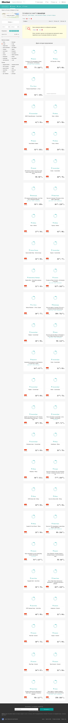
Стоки (19, 6)
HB (14, 30)
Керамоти (34, 359)
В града (25, 6)
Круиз (4, 52)
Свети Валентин (6, 60)
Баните (56, 551)
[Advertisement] (55, 81)
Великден (13, 42)
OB (10, 30)
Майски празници (15, 54)
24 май (4, 54)
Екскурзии (14, 51)
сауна (13, 68)
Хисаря (56, 469)
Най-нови (63, 21)
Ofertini (6, 2)
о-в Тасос (34, 86)
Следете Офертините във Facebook (11, 719)
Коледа (13, 56)
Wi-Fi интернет (6, 66)
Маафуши (10, 22)
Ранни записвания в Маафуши (40, 15)
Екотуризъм (5, 56)
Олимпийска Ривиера (34, 277)
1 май (13, 60)
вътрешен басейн (6, 64)
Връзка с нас (54, 2)
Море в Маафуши (31, 15)
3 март (4, 43)
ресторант (13, 73)
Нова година (14, 58)
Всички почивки (5, 40)
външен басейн (6, 68)
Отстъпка (56, 21)
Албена (56, 113)
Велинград (34, 195)
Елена (56, 689)
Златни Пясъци (34, 250)
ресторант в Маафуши (51, 15)
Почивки (12, 6)
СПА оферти (14, 47)
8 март (13, 43)
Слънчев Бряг (34, 113)
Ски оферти (14, 52)
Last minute (5, 51)
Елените (34, 551)
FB (15, 30)
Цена (50, 21)
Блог (47, 2)
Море (4, 42)
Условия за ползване (56, 719)
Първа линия (5, 45)
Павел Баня (56, 195)
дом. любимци (5, 73)
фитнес (4, 71)
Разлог (56, 332)
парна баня (5, 69)
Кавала (34, 141)
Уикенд (13, 49)
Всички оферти (5, 6)
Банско (34, 59)
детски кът (14, 69)
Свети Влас (34, 578)
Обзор (56, 59)
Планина (4, 49)
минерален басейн (15, 64)
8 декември (5, 58)
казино (13, 71)
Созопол (56, 277)
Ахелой (34, 168)
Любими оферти (39, 2)
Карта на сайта (48, 719)
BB (12, 30)
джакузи (13, 66)
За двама (13, 45)
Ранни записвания (6, 47)
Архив (43, 719)
